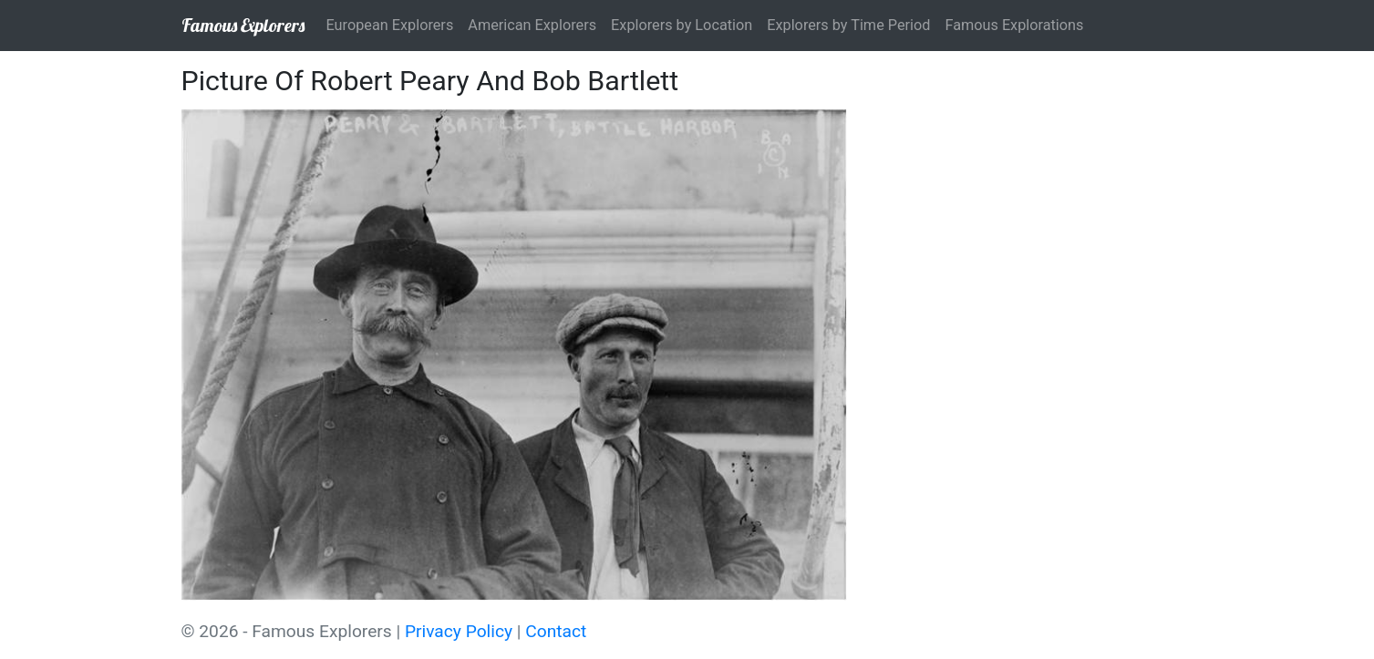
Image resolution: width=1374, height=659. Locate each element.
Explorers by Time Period (848, 25)
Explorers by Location (681, 25)
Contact (555, 631)
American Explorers (532, 25)
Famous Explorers (243, 25)
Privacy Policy (458, 631)
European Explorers (390, 25)
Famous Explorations (1014, 25)
